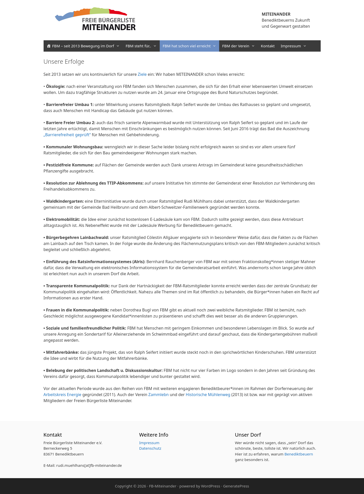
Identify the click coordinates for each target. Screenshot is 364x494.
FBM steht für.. (143, 46)
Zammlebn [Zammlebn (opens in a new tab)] (159, 394)
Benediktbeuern (298, 453)
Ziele (142, 74)
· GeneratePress (235, 485)
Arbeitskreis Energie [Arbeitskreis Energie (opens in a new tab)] (63, 394)
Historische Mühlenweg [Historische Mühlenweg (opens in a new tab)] (207, 394)
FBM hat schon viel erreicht (191, 46)
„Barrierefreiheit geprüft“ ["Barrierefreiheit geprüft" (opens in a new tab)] (67, 134)
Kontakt (268, 45)
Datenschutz (150, 448)
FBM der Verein (240, 46)
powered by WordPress (199, 485)
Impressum (295, 46)
